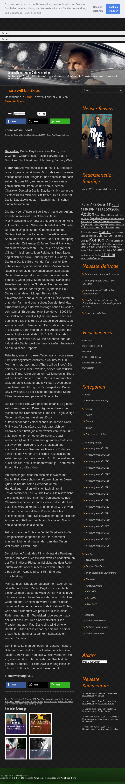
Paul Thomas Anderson (47, 699)
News (87, 395)
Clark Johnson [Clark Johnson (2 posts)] (114, 221)
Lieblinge (89, 615)
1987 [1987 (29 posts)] (115, 205)
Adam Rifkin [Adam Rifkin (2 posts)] (100, 215)
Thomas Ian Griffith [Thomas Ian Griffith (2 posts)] (92, 255)
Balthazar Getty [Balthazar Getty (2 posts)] (112, 215)
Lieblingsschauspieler (97, 627)
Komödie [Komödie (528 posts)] (98, 240)
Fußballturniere (94, 586)
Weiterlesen (26, 78)
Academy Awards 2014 (97, 494)
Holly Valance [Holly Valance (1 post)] (92, 232)
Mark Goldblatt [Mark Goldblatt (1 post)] (106, 244)
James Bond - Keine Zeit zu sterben (29, 72)
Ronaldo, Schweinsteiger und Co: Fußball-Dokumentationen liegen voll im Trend (101, 303)
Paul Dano (9, 701)
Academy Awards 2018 (97, 468)
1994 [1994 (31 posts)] (92, 209)
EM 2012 (91, 598)
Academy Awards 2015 (97, 487)
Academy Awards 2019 (97, 461)
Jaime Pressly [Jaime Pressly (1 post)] (117, 232)
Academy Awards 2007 (97, 539)
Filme (89, 415)
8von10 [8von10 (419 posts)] (103, 204)
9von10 (20, 699)
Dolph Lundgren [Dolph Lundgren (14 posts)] (90, 227)
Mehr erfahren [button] (32, 12)
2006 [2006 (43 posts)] (115, 209)
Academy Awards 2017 (97, 474)
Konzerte (90, 579)
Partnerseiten (88, 368)
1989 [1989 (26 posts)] (84, 209)
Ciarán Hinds (37, 701)
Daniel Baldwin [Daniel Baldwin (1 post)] (109, 225)
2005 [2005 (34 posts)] (107, 209)
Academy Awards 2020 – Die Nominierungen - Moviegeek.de (96, 728)
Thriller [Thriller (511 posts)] (108, 254)
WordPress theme (68, 778)
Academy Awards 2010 (97, 520)
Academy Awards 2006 (97, 546)
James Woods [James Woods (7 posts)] (88, 235)
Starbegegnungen (95, 560)
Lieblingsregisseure (95, 620)
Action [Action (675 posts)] (87, 214)
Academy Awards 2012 (97, 507)
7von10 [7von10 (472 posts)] (88, 204)
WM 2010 (92, 604)
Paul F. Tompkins (65, 701)
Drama (28, 699)
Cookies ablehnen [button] (97, 9)
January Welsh (35, 704)
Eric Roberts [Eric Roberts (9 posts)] (107, 227)
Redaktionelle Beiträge (97, 400)
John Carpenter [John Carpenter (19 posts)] (107, 235)
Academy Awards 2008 (97, 533)
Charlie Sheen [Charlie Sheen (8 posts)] (100, 221)
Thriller (13, 699)
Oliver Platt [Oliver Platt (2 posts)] (110, 247)
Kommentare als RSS (91, 362)
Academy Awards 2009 (97, 526)
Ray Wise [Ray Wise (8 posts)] (107, 250)
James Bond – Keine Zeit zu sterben (103, 274)
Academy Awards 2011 (97, 513)
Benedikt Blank (14, 101)
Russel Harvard (50, 701)
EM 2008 (91, 591)
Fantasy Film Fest (95, 566)
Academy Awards (93, 442)
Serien (89, 427)
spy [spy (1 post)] (82, 255)
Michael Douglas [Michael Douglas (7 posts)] (95, 246)
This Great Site (17, 778)
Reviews (89, 409)
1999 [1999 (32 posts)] (99, 209)
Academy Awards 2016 (97, 481)
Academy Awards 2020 (97, 455)
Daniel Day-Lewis (66, 699)
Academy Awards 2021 (97, 448)
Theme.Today (50, 778)
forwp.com (38, 778)
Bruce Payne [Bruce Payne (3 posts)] (86, 221)
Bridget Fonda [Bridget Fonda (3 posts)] (117, 218)
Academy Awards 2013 (97, 500)
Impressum (87, 340)
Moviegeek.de (22, 776)
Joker (115, 729)
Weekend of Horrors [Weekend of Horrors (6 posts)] (92, 258)
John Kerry (23, 704)
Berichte (89, 554)
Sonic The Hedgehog (95, 313)
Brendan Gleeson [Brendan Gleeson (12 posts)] (100, 218)
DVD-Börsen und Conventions (101, 573)
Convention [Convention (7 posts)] (87, 224)
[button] (16, 121)
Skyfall (101, 696)
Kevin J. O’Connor (22, 701)
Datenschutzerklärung (92, 346)
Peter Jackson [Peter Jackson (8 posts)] (94, 250)
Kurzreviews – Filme (96, 434)
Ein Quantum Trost (106, 703)
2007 (34, 699)
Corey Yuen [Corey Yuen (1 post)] (98, 225)
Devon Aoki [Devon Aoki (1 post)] (120, 225)
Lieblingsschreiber (95, 633)
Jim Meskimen (11, 704)
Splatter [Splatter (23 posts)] (118, 250)
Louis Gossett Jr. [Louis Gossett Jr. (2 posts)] (115, 241)
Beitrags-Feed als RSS (91, 357)
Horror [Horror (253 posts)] (105, 231)
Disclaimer (87, 351)
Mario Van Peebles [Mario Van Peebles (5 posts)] (90, 244)
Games (89, 421)
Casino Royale (104, 711)
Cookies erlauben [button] (113, 9)
